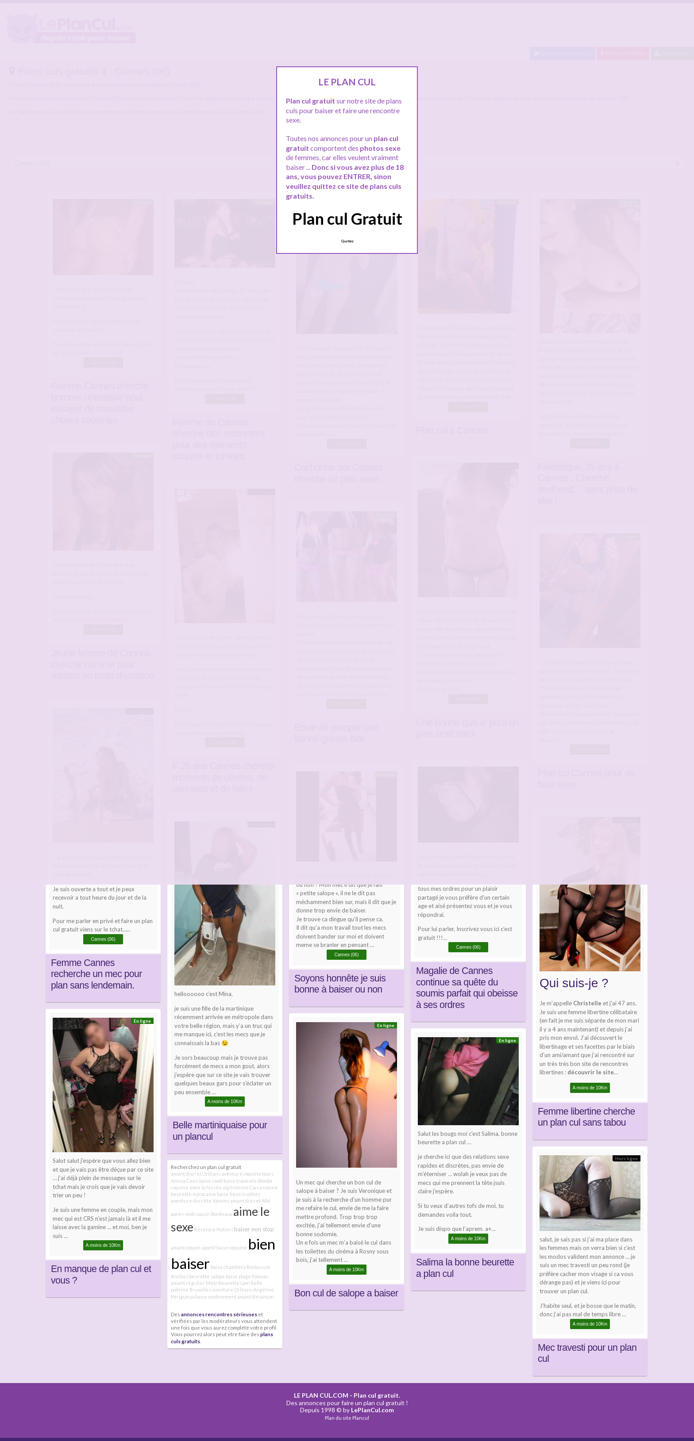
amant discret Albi (250, 1200)
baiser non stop (254, 1229)
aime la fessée (205, 1187)
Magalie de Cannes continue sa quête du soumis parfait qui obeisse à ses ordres (467, 988)
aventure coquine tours (247, 1174)
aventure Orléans (232, 1289)
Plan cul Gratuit (347, 218)
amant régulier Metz (194, 1283)
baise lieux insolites (238, 1194)
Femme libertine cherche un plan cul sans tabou (586, 1117)
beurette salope (207, 1276)
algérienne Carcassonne (250, 1187)
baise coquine (231, 1247)
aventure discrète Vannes (200, 1200)
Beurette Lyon (234, 1283)
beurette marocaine (193, 1194)
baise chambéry (228, 1267)
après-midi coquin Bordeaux (201, 1214)
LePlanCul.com (372, 1410)
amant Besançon (255, 1296)
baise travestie (240, 1181)
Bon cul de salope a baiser (346, 1293)
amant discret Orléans (195, 1174)
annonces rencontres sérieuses (219, 1314)
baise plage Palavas (247, 1276)
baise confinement (215, 1296)
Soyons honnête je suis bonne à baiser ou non (340, 984)
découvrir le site (590, 1072)
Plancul (360, 1418)
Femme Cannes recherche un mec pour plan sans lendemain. (96, 974)
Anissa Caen (184, 1181)
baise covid (211, 1181)
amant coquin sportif (193, 1247)
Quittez (347, 241)
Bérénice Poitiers (213, 1229)
